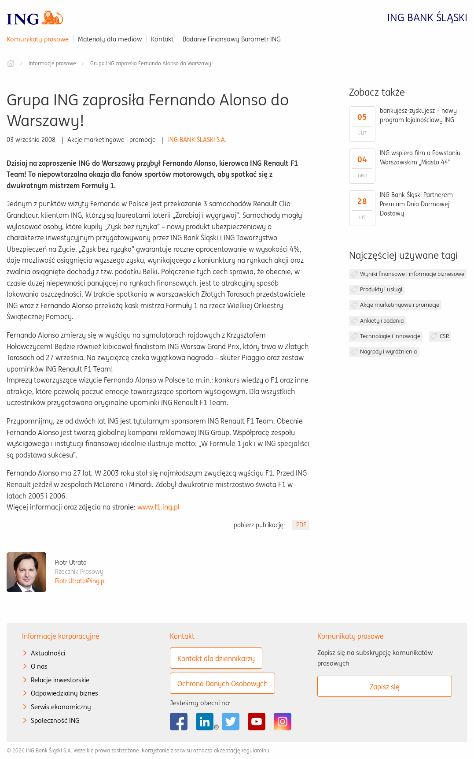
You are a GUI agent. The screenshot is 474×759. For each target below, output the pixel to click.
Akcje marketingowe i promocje (399, 305)
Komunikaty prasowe (38, 39)
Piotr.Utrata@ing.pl (80, 581)
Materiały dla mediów (110, 39)
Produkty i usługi (381, 289)
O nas (39, 666)
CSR (444, 336)
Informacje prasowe (52, 63)
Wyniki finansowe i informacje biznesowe (412, 274)
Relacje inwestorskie (60, 680)
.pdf (300, 525)
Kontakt (162, 39)
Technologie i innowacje (390, 336)
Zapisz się (385, 686)
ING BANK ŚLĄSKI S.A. (197, 140)
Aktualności (48, 653)
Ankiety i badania (382, 320)
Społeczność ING (55, 720)
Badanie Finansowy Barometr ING (232, 39)
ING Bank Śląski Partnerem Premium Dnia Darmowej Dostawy (416, 204)
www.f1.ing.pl (158, 506)
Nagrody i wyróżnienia (388, 351)
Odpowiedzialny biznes (64, 693)
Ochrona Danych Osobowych (222, 683)
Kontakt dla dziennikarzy (216, 658)
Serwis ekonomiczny (61, 707)
